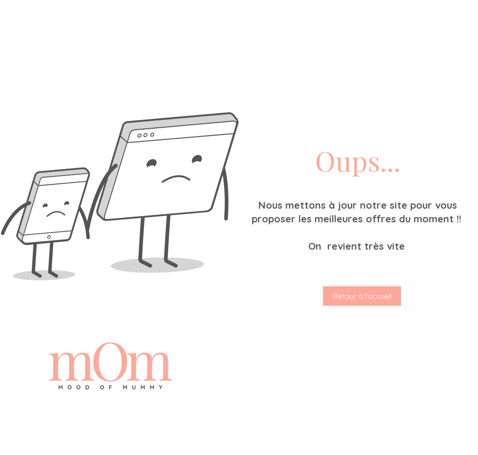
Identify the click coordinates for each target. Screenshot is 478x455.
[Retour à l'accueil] (362, 296)
